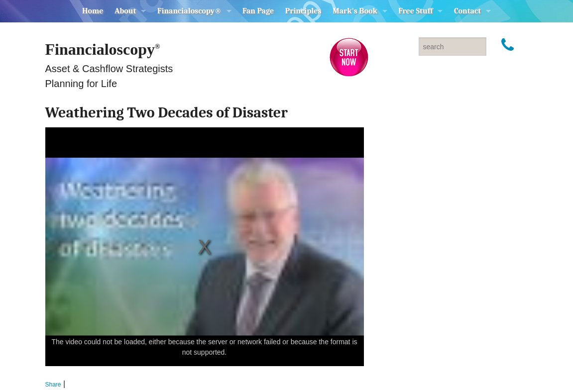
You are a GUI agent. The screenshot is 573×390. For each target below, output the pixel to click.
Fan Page (258, 10)
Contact (467, 10)
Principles (303, 10)
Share (53, 384)
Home (92, 10)
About (125, 10)
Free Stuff (415, 10)
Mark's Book (355, 10)
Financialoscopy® (189, 10)
